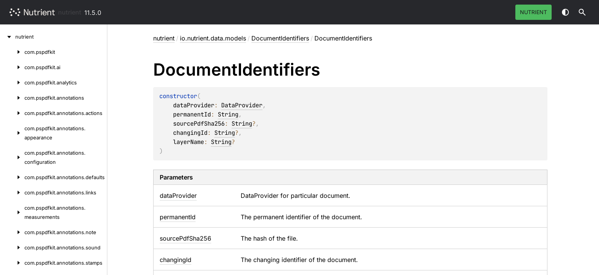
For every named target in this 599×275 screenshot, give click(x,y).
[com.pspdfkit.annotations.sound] (12, 247)
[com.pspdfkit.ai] (12, 67)
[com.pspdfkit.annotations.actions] (12, 113)
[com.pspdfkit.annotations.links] (12, 192)
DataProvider (241, 105)
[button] (582, 12)
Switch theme (565, 12)
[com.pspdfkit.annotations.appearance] (12, 133)
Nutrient (533, 12)
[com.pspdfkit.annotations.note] (12, 232)
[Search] (582, 12)
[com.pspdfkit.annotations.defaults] (12, 177)
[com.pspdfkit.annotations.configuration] (12, 157)
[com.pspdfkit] (12, 52)
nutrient (69, 12)
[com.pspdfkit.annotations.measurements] (12, 212)
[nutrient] (7, 36)
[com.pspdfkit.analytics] (12, 82)
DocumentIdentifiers (280, 38)
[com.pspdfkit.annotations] (12, 97)
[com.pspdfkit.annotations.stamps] (12, 262)
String (228, 114)
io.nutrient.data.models (213, 38)
